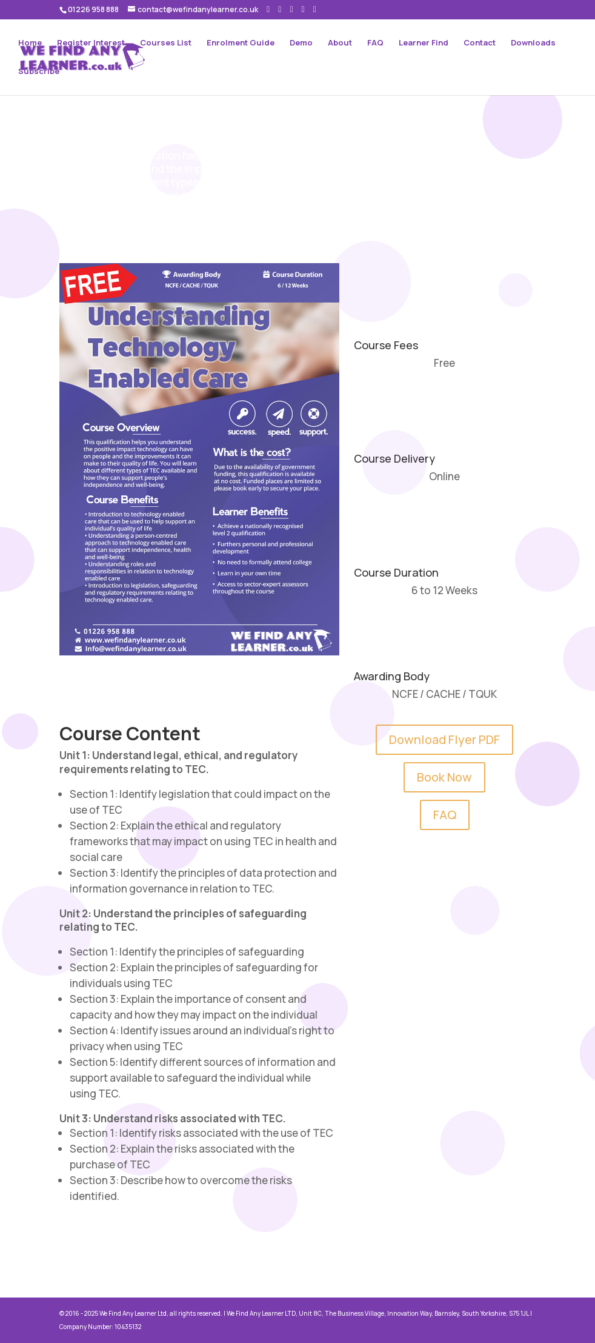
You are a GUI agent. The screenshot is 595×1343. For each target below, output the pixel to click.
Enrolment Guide (240, 43)
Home (30, 43)
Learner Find (423, 43)
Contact (480, 43)
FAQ (375, 43)
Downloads (533, 43)
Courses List (165, 43)
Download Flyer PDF (444, 739)
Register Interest (91, 43)
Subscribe (38, 71)
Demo (301, 43)
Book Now (444, 777)
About (340, 43)
